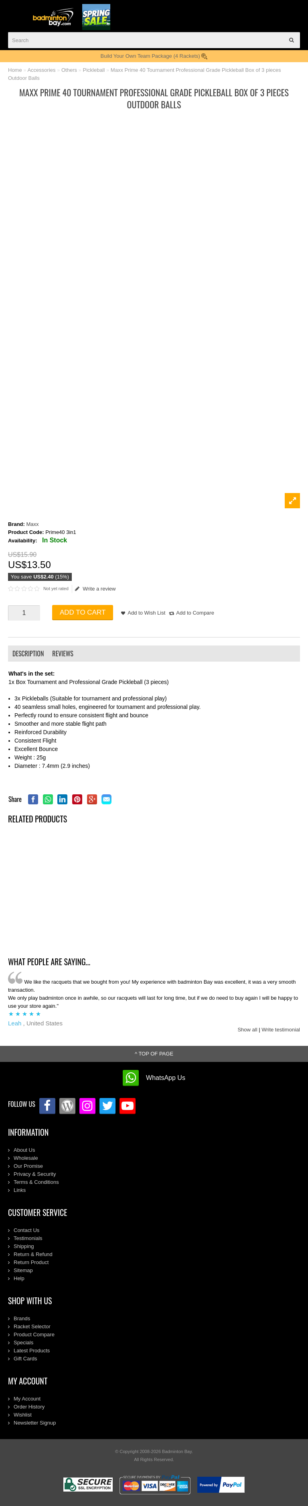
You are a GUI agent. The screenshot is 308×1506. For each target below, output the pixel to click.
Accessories (41, 70)
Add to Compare (195, 613)
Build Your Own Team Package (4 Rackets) (154, 56)
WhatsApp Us (165, 1077)
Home (15, 70)
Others (69, 70)
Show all (247, 1030)
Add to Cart (82, 612)
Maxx (32, 524)
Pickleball (94, 70)
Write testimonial (280, 1030)
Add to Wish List (146, 613)
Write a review (95, 589)
